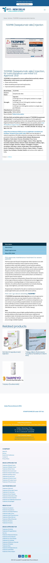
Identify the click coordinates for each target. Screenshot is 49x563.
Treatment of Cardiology (8, 540)
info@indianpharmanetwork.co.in (24, 437)
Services (4, 453)
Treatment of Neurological (8, 551)
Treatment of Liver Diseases (9, 494)
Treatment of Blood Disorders (9, 519)
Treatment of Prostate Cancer (9, 480)
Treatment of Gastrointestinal (9, 497)
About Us (4, 451)
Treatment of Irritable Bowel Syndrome (11, 499)
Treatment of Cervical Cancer (9, 471)
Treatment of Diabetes (7, 544)
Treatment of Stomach (7, 488)
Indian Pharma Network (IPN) (13, 406)
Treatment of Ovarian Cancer (9, 478)
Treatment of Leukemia (7, 508)
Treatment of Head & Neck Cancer (10, 472)
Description (8, 244)
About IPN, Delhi (10, 253)
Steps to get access (10, 250)
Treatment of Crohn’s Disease (9, 538)
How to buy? (8, 247)
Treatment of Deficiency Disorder (10, 542)
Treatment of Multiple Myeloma (10, 511)
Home (5, 18)
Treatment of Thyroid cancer (9, 482)
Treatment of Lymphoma (8, 509)
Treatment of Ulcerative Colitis (9, 496)
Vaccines (4, 533)
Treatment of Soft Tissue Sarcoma (10, 515)
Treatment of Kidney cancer (9, 474)
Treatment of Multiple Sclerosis (9, 547)
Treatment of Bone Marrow (8, 517)
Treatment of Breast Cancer (9, 465)
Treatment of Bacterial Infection (9, 534)
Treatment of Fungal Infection (9, 531)
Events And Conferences (8, 455)
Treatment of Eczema (7, 521)
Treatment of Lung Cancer (8, 476)
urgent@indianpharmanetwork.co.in (24, 439)
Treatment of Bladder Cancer (9, 467)
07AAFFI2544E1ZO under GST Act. (33, 411)
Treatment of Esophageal (8, 501)
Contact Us (5, 457)
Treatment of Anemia (7, 522)
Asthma (10, 18)
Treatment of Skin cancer (8, 513)
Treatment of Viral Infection (9, 536)
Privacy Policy (5, 458)
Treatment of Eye (6, 546)
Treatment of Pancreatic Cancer (10, 490)
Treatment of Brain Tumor (8, 469)
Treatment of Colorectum (8, 492)
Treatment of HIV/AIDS (7, 549)
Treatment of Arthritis (7, 529)
